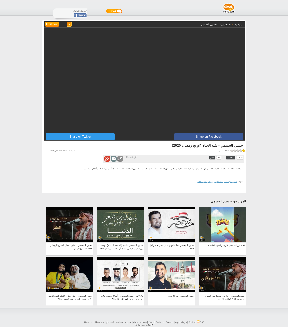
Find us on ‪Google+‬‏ (164, 322)
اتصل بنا (128, 322)
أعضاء (135, 322)
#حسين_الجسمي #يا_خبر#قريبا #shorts (226, 245)
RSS (200, 322)
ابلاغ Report (131, 157)
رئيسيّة (151, 322)
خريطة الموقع (181, 322)
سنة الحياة (219, 181)
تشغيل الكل (52, 24)
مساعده (119, 322)
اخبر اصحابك (99, 322)
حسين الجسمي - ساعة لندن (181, 296)
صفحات (143, 322)
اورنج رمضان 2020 (205, 181)
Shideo (191, 322)
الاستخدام (110, 322)
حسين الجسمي (230, 181)
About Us (88, 322)
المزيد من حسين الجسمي (228, 201)
